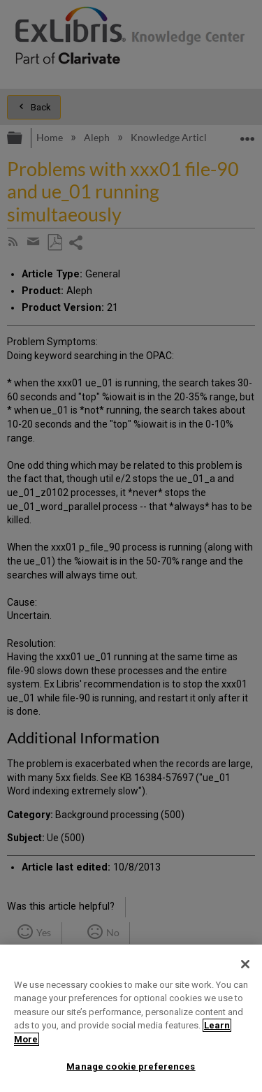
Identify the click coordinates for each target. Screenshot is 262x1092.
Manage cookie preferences (130, 1066)
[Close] (245, 964)
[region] (131, 1018)
